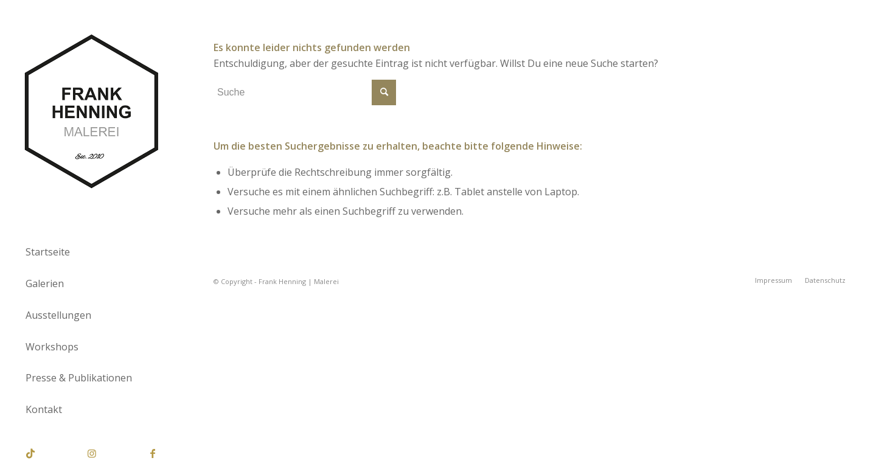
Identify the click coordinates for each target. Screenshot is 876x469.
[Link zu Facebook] (152, 453)
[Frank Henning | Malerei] (91, 112)
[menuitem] (91, 252)
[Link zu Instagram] (91, 453)
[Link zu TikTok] (30, 453)
